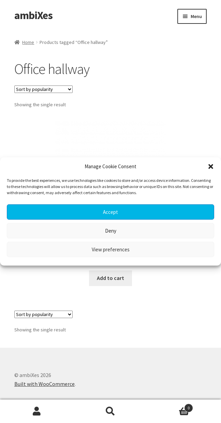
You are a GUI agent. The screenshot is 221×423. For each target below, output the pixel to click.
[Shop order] (43, 89)
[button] (210, 166)
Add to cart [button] (110, 278)
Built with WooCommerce (44, 383)
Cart (170, 406)
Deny (110, 231)
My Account (37, 411)
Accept (110, 212)
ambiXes (33, 15)
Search (110, 411)
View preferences (111, 249)
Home (28, 42)
